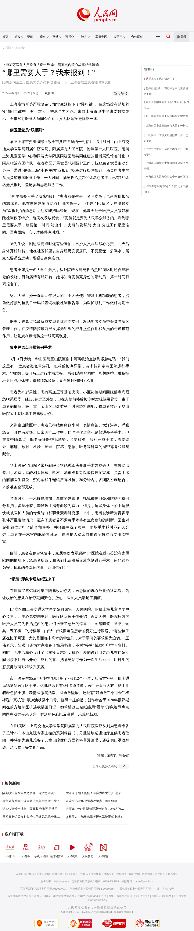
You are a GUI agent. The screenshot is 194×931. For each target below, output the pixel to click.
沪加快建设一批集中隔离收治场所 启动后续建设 (34, 808)
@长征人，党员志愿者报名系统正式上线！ (94, 816)
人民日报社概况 (25, 874)
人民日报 (10, 849)
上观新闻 (48, 93)
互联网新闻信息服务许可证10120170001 (43, 888)
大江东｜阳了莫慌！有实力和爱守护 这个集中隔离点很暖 (104, 793)
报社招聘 (57, 874)
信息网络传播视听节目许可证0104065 (29, 896)
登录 (183, 36)
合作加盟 (96, 874)
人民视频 (72, 849)
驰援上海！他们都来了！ (160, 78)
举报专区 (101, 36)
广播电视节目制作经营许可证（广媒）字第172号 (145, 888)
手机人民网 (41, 849)
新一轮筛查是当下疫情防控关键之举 (167, 116)
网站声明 (134, 874)
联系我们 (173, 874)
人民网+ (25, 849)
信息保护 (160, 874)
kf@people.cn (61, 881)
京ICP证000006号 (162, 896)
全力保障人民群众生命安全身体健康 (167, 176)
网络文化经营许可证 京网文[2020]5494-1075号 (80, 896)
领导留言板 (56, 849)
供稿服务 (108, 874)
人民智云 (87, 849)
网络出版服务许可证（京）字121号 (129, 896)
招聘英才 (70, 874)
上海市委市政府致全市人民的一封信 (167, 125)
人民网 (7, 47)
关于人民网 (43, 874)
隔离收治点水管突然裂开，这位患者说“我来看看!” (36, 793)
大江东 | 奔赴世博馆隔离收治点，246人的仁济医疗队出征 (104, 808)
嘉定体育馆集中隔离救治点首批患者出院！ (31, 801)
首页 (5, 36)
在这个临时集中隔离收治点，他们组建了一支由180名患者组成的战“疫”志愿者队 (119, 801)
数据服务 (121, 874)
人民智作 (103, 849)
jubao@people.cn (144, 881)
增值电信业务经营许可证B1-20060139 (92, 888)
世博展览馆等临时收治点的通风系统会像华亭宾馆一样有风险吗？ (46, 816)
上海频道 (20, 47)
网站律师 (147, 874)
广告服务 (83, 874)
